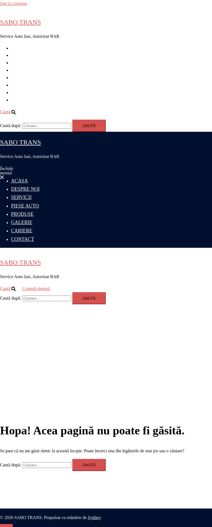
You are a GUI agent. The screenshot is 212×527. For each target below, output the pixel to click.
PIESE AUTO (23, 70)
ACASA (18, 48)
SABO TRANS (20, 22)
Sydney (94, 517)
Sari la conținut (13, 3)
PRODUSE (21, 77)
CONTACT (21, 100)
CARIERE (20, 92)
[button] (10, 111)
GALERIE (20, 85)
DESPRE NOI (23, 55)
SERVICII (20, 62)
